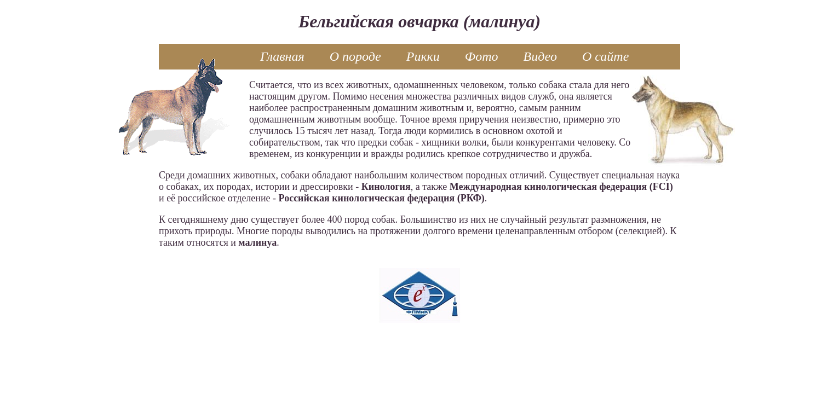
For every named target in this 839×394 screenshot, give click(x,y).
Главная (282, 56)
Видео (540, 56)
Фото (481, 56)
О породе (355, 56)
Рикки (423, 56)
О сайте (605, 56)
